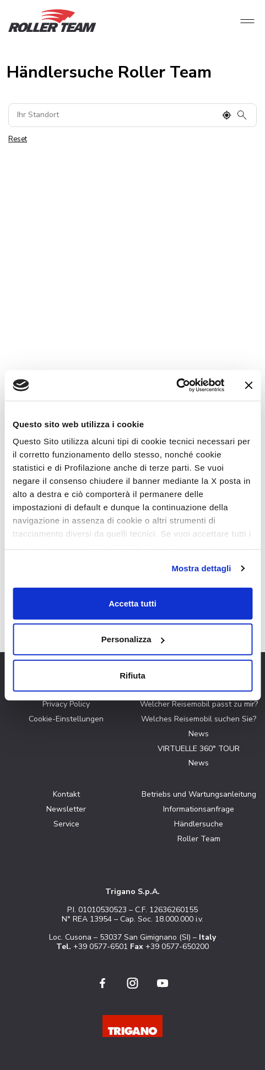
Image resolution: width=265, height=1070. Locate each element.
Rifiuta (132, 675)
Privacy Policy (66, 704)
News (198, 734)
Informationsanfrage (198, 809)
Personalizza (133, 639)
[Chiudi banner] (248, 385)
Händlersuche (198, 824)
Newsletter (66, 809)
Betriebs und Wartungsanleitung (199, 794)
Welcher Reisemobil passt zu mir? (199, 704)
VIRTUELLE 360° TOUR (199, 748)
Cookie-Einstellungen (66, 719)
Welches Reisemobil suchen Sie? (198, 719)
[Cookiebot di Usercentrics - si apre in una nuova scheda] (176, 385)
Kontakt (66, 794)
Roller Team (198, 839)
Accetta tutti (132, 603)
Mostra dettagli (201, 568)
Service (66, 824)
